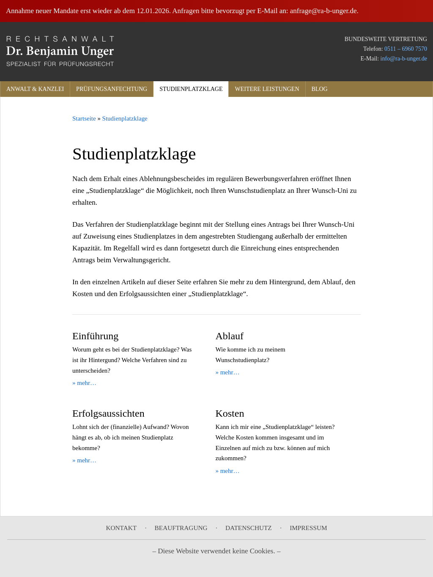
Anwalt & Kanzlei (35, 89)
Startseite (84, 118)
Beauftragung (181, 527)
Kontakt (121, 527)
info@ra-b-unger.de (404, 58)
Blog (320, 89)
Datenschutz (248, 527)
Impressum (308, 527)
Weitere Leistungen (267, 89)
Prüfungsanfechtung (111, 89)
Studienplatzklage (190, 89)
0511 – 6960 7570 (405, 49)
